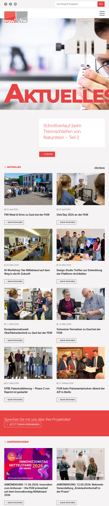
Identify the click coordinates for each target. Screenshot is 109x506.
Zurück (47, 154)
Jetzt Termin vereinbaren (24, 425)
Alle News (99, 168)
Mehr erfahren (14, 223)
